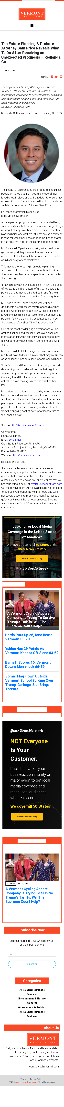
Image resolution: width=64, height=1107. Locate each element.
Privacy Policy (36, 1079)
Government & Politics (32, 1007)
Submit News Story (32, 558)
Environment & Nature (32, 998)
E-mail (11, 954)
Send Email (15, 439)
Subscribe (32, 964)
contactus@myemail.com (44, 1066)
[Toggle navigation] (32, 25)
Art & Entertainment (32, 989)
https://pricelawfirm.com (26, 455)
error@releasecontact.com (46, 483)
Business (32, 994)
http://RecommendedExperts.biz (29, 425)
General (32, 1002)
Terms (23, 1079)
